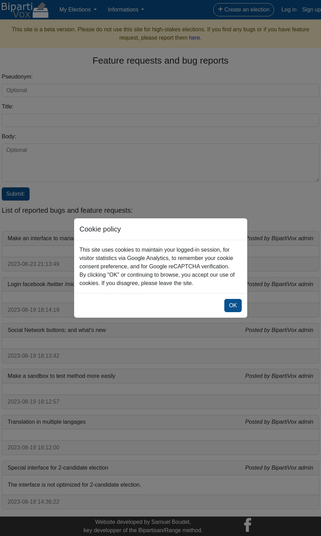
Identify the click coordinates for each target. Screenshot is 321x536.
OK (233, 305)
